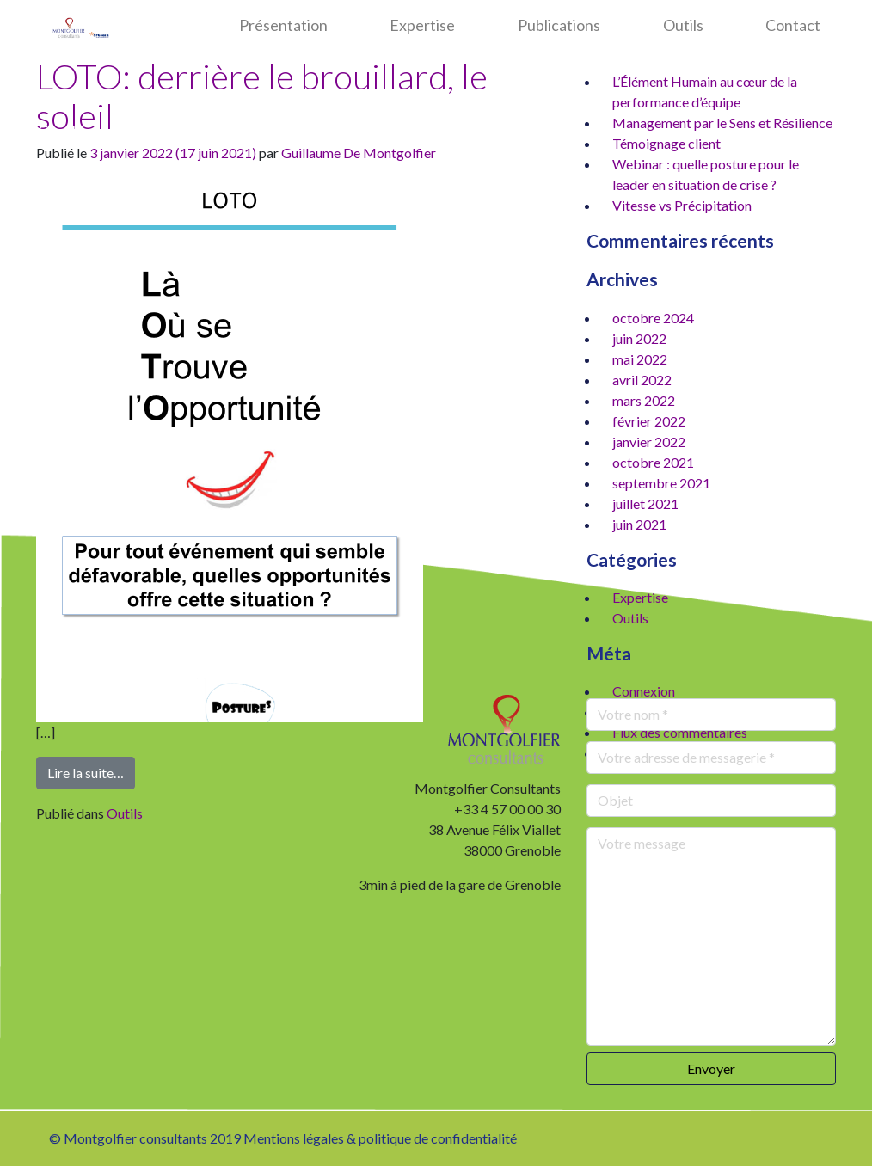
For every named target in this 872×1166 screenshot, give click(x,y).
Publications (559, 24)
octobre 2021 (653, 462)
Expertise (422, 24)
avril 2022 (642, 379)
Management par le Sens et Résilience (722, 122)
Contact (792, 24)
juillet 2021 (645, 503)
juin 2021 (639, 524)
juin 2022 (639, 338)
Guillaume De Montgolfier (358, 152)
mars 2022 (643, 400)
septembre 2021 (661, 483)
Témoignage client (666, 143)
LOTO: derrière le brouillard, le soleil (262, 96)
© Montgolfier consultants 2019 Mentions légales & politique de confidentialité (283, 1138)
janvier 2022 (648, 441)
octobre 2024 (653, 318)
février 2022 (648, 421)
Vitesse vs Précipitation (682, 205)
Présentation (283, 24)
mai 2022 (639, 359)
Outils (683, 24)
